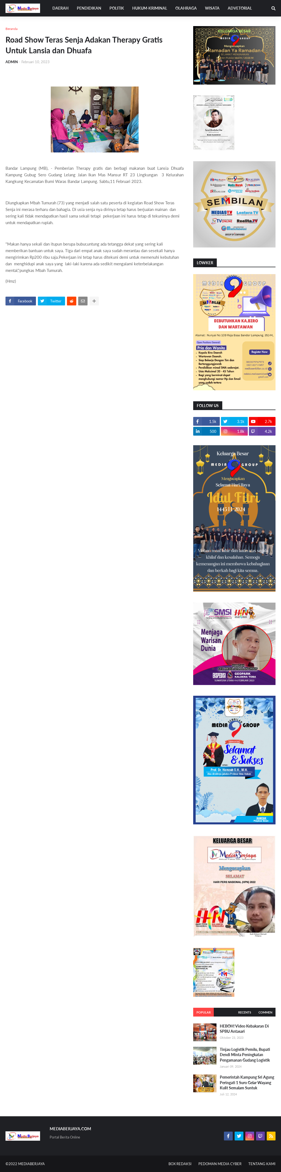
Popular (203, 1012)
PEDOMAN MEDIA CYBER (219, 1164)
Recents (244, 1012)
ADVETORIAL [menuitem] (240, 8)
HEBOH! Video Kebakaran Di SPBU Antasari (244, 1029)
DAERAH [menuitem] (60, 8)
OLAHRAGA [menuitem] (186, 8)
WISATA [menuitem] (212, 8)
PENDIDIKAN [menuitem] (89, 8)
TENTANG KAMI (262, 1164)
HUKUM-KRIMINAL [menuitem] (149, 8)
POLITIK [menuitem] (116, 8)
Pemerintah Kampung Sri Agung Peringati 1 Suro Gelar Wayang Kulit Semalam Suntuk (247, 1082)
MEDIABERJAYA (31, 1164)
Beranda (11, 29)
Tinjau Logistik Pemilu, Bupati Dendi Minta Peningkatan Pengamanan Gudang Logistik (245, 1054)
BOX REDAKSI (180, 1164)
